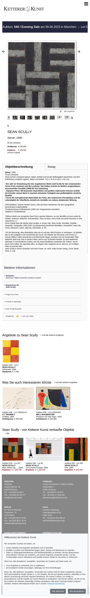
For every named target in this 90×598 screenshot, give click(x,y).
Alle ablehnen (58, 591)
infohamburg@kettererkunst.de (55, 498)
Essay (51, 166)
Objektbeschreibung (19, 166)
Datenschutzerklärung (55, 584)
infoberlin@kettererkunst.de (15, 523)
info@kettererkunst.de (13, 498)
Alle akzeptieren (77, 591)
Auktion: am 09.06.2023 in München (40, 27)
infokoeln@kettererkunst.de (54, 521)
